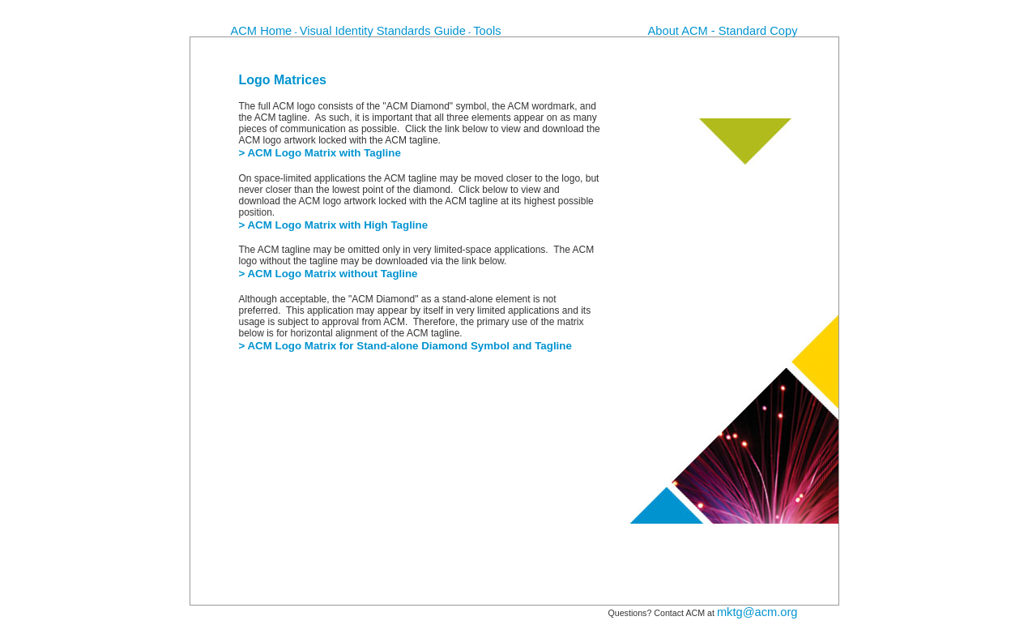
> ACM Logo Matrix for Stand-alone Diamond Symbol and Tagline (405, 346)
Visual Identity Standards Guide (383, 30)
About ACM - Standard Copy (723, 30)
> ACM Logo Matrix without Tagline (328, 274)
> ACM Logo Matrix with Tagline (320, 153)
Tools (487, 30)
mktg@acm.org (757, 612)
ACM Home (261, 30)
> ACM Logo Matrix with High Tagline (334, 225)
